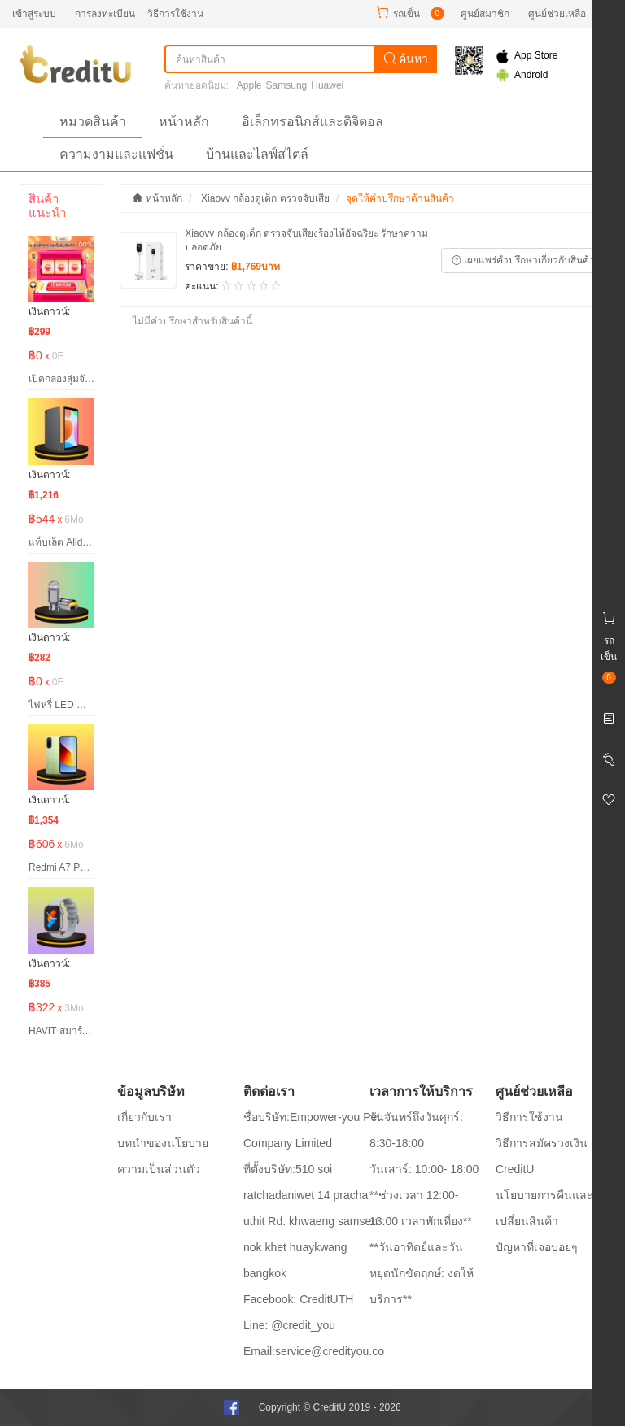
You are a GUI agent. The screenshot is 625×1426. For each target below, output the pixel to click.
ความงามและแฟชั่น (116, 154)
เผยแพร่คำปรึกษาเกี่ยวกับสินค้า (523, 260)
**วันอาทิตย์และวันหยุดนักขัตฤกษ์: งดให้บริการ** (421, 1273)
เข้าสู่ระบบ (34, 14)
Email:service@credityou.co (313, 1351)
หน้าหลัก (184, 121)
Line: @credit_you (289, 1325)
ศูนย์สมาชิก (485, 14)
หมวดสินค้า (92, 121)
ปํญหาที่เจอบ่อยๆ (537, 1247)
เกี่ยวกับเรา (144, 1117)
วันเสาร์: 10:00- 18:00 (424, 1169)
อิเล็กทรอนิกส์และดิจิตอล (312, 121)
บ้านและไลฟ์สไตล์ (257, 154)
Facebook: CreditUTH (298, 1299)
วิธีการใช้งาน (175, 14)
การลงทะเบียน (105, 14)
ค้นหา (406, 58)
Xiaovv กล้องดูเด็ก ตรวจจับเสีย (265, 198)
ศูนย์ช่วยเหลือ (557, 14)
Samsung (287, 85)
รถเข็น (406, 14)
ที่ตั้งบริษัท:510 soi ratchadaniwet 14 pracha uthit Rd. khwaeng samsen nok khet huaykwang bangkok (310, 1221)
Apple (249, 85)
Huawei (327, 85)
